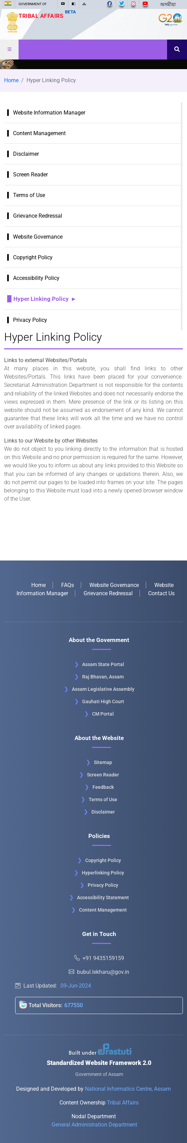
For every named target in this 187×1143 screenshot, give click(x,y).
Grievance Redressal (37, 216)
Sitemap (103, 762)
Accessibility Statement (103, 897)
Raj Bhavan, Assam (103, 676)
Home (11, 80)
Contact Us (161, 593)
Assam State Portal (103, 664)
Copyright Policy (33, 257)
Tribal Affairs (47, 16)
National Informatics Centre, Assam (128, 1089)
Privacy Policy (30, 320)
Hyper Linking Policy (41, 298)
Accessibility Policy (36, 278)
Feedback (103, 787)
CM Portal (103, 714)
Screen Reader (30, 174)
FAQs (67, 585)
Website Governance (38, 236)
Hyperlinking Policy (103, 872)
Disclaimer (26, 154)
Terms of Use (29, 195)
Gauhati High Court (103, 701)
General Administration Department (94, 1124)
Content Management (39, 133)
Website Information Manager (49, 112)
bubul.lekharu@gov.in (99, 972)
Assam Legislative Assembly (103, 689)
